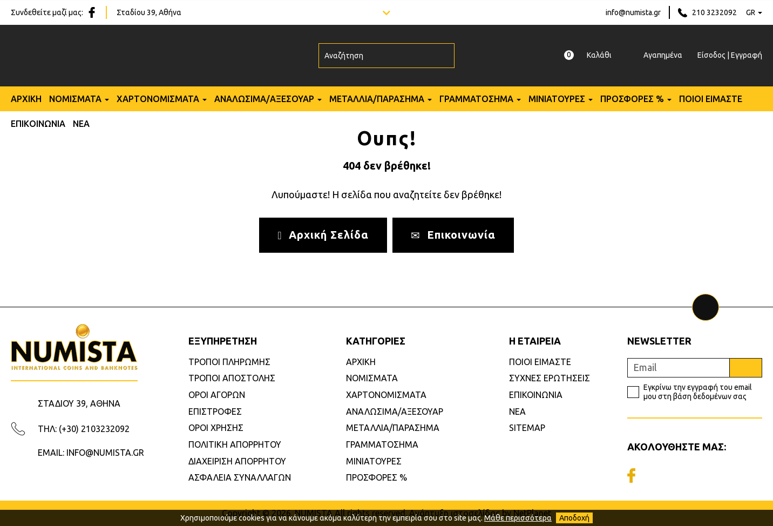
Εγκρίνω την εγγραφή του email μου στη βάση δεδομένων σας (697, 392)
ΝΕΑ (81, 124)
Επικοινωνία (453, 234)
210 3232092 (714, 12)
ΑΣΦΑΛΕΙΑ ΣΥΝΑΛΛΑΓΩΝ (239, 477)
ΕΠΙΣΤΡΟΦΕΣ (215, 411)
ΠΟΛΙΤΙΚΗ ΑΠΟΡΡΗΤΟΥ (234, 444)
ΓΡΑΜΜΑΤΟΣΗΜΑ (476, 99)
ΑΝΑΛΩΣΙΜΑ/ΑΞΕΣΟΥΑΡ (264, 99)
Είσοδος (711, 55)
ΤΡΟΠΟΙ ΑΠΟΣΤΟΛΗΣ (231, 378)
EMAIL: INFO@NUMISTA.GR (91, 452)
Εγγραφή (746, 55)
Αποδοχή (574, 518)
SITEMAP (527, 428)
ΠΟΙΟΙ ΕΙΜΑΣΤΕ (710, 99)
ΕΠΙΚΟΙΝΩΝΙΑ (38, 124)
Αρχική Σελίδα (322, 234)
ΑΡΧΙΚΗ (26, 99)
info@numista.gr (633, 12)
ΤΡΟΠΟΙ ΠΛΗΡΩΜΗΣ (229, 362)
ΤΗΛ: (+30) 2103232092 (84, 429)
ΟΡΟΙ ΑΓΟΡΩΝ (216, 395)
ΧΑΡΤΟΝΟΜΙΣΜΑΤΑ (158, 99)
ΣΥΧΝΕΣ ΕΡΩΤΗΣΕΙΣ (549, 378)
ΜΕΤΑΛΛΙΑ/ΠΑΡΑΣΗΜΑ (376, 99)
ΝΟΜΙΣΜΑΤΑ (75, 99)
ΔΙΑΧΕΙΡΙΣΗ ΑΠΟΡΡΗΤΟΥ (237, 461)
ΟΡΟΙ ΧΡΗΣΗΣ (215, 428)
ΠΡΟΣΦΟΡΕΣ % (632, 99)
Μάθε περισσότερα (518, 518)
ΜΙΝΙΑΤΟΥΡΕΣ (556, 99)
